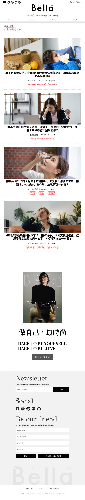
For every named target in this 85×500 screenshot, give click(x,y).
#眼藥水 (41, 193)
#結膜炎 (41, 139)
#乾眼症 (32, 193)
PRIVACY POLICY (54, 489)
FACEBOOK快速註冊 (53, 456)
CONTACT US (40, 489)
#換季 (33, 139)
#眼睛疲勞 (51, 193)
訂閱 (61, 389)
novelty (53, 135)
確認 (25, 456)
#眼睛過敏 (52, 84)
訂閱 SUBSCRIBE (42, 357)
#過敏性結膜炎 (53, 247)
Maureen (33, 81)
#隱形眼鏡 (30, 247)
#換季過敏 (41, 84)
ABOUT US (29, 489)
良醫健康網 (34, 135)
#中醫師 (32, 84)
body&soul (52, 81)
